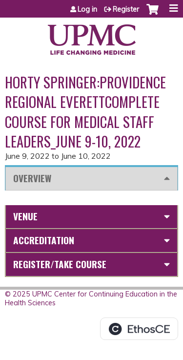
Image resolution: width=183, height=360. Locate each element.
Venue (25, 216)
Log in (87, 9)
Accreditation (43, 240)
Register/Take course (59, 264)
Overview (32, 178)
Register (126, 9)
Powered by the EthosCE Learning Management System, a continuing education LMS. (139, 329)
